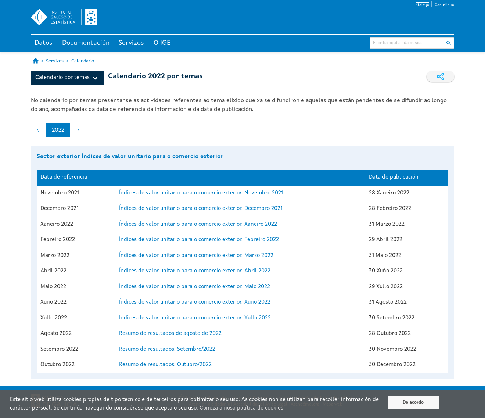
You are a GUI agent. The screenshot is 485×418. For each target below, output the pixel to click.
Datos (44, 43)
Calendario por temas (62, 78)
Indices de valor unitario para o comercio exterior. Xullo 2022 (195, 318)
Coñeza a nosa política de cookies (241, 408)
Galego (422, 5)
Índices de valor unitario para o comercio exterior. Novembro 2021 (201, 193)
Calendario (82, 61)
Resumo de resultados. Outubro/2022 (165, 365)
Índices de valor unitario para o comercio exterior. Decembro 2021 (201, 208)
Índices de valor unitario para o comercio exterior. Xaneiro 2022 (198, 224)
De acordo (413, 402)
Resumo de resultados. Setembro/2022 (167, 349)
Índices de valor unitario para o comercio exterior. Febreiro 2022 (199, 240)
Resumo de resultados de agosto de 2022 (170, 333)
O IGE (162, 43)
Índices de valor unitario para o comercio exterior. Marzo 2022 (196, 255)
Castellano (444, 5)
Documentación (85, 43)
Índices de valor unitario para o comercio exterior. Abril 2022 (194, 271)
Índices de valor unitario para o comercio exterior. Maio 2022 (194, 287)
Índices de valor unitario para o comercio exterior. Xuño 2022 (194, 302)
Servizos (131, 43)
